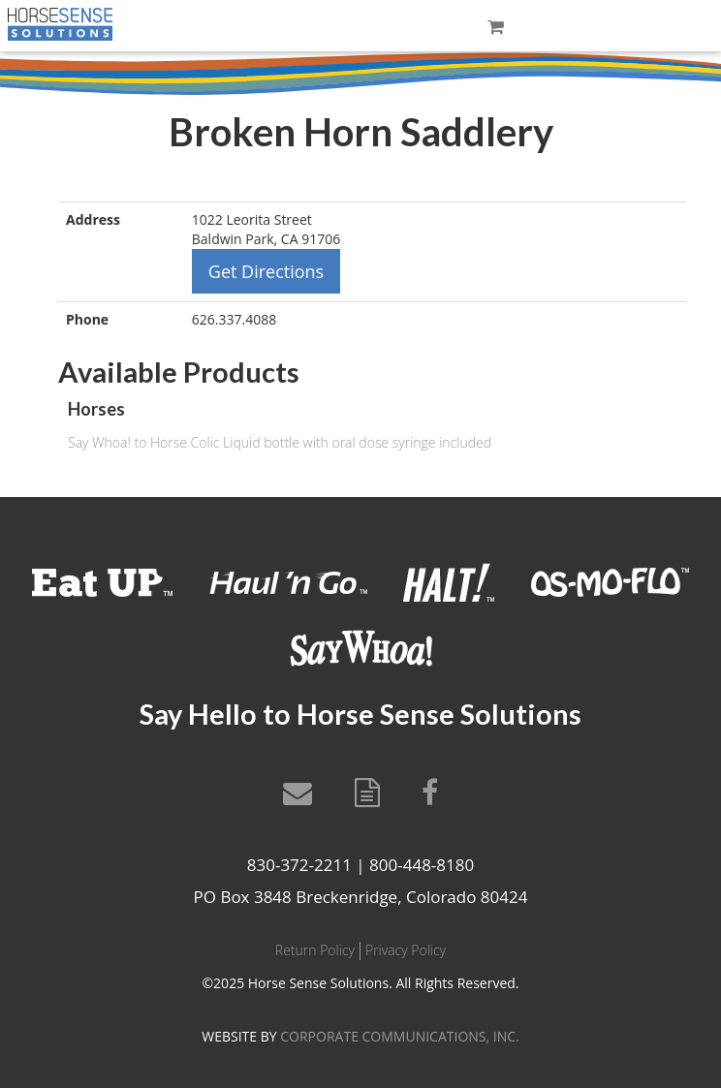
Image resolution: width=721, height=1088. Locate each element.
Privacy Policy (405, 950)
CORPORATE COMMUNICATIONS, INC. (399, 1036)
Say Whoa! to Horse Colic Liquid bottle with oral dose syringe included (279, 442)
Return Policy (315, 950)
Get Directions (266, 271)
